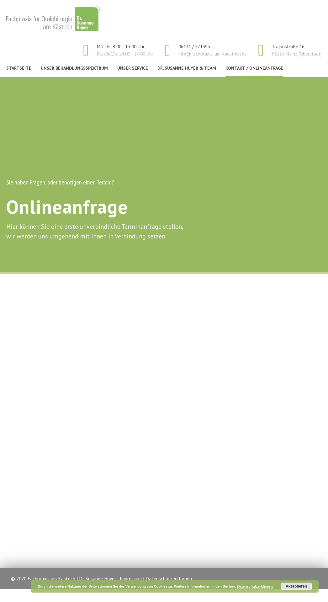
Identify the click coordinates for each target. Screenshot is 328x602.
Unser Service (132, 68)
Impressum (131, 578)
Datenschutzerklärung (168, 578)
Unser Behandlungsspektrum (74, 68)
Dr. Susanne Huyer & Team (186, 68)
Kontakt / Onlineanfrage (254, 68)
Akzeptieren (296, 586)
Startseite (18, 68)
